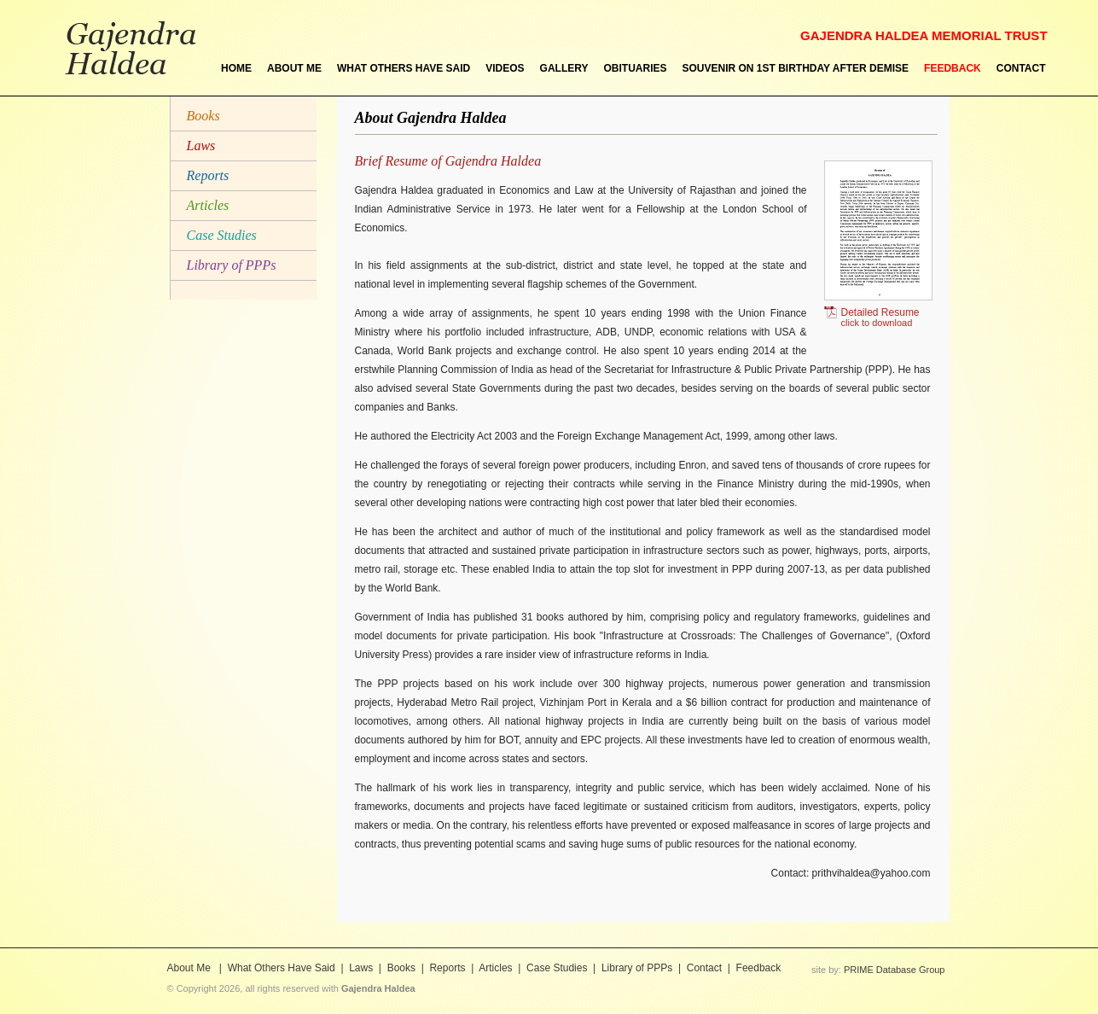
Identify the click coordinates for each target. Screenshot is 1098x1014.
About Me (190, 968)
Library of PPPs (231, 265)
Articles (208, 205)
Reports (208, 175)
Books (203, 115)
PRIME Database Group (894, 969)
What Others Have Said (281, 968)
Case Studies (222, 235)
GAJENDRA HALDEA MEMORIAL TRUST (923, 35)
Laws (201, 145)
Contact (704, 968)
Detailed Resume (872, 317)
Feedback (758, 968)
